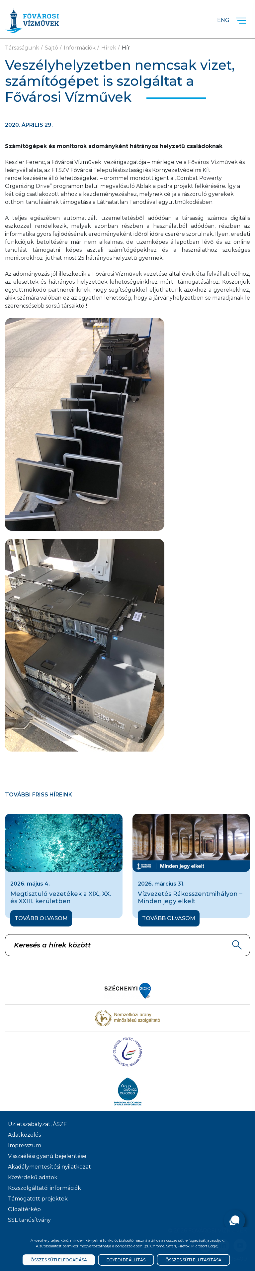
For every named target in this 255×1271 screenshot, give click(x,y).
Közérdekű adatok (32, 1177)
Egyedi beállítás (126, 1259)
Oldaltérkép (24, 1209)
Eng (223, 20)
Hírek (108, 48)
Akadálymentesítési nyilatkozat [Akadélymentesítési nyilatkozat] (49, 1167)
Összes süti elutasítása (193, 1259)
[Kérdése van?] (234, 1220)
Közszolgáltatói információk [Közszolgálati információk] (44, 1188)
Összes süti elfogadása (59, 1259)
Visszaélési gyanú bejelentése (47, 1156)
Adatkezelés (24, 1135)
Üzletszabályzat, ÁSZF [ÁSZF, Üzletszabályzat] (37, 1124)
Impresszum (24, 1145)
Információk (80, 48)
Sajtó (51, 48)
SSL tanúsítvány (29, 1220)
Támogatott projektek (38, 1199)
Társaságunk (22, 48)
